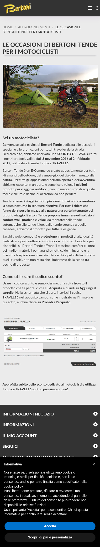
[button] (94, 464)
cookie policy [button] (13, 486)
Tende (7, 201)
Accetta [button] (50, 526)
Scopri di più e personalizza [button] (50, 537)
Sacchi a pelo (12, 236)
